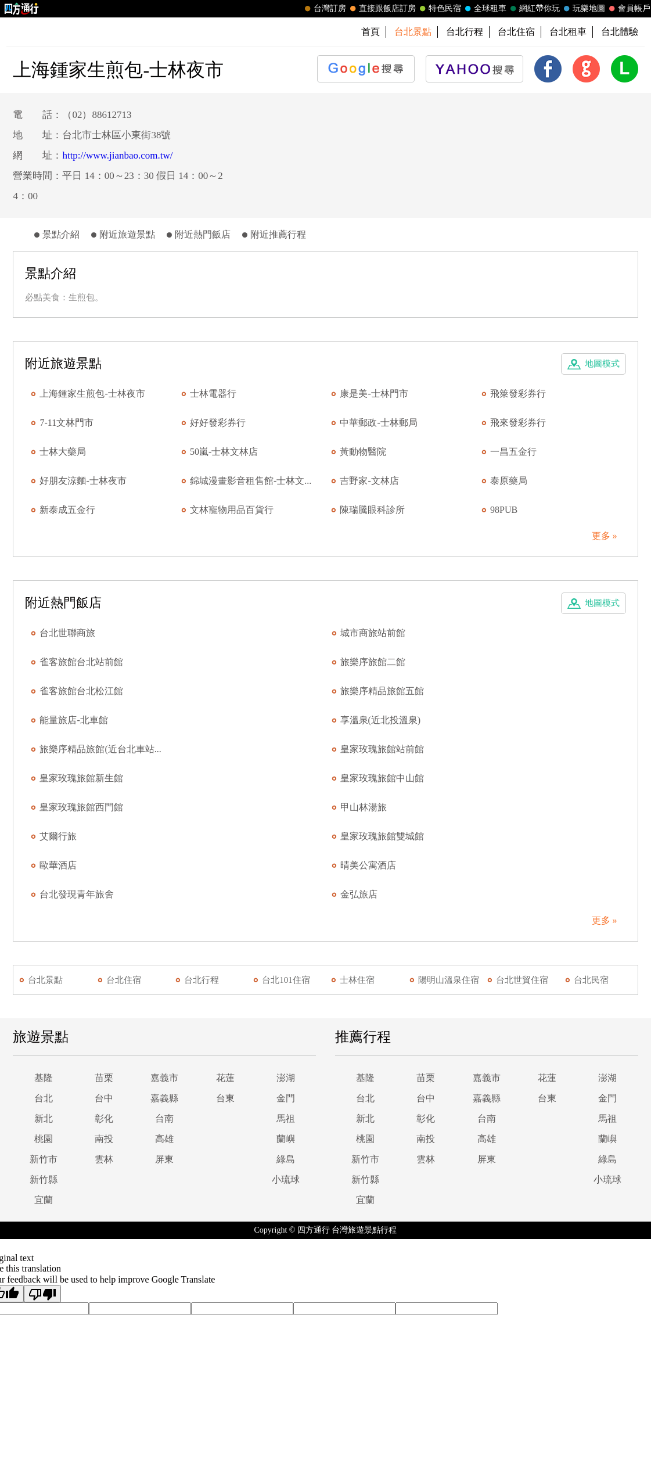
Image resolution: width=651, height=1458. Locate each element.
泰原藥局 (508, 481)
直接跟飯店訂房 (381, 8)
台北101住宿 (286, 980)
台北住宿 (516, 32)
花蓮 (225, 1078)
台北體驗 (619, 32)
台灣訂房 (324, 8)
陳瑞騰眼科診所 (372, 510)
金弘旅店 (358, 894)
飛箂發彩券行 (518, 393)
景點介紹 (61, 234)
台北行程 (464, 32)
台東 (225, 1098)
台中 (104, 1098)
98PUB (503, 510)
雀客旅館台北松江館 (81, 691)
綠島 (285, 1159)
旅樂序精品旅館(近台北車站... (100, 749)
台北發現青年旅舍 (76, 894)
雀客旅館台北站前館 (81, 662)
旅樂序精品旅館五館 (382, 691)
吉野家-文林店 (369, 481)
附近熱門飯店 (203, 234)
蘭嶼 (285, 1139)
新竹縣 (43, 1179)
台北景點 (45, 980)
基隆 (43, 1078)
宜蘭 (43, 1200)
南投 (104, 1139)
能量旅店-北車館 (73, 720)
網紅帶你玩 (534, 8)
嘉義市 (164, 1078)
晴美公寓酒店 (368, 865)
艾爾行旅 (58, 836)
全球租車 (484, 8)
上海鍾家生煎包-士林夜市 (92, 393)
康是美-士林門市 (374, 393)
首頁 (370, 32)
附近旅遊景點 (127, 234)
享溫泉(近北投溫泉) (380, 720)
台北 (43, 1098)
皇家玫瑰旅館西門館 (81, 807)
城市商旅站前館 (372, 633)
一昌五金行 (513, 452)
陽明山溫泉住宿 (448, 980)
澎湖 (285, 1078)
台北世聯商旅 (67, 633)
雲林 (104, 1159)
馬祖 (285, 1118)
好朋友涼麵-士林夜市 (82, 481)
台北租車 (568, 32)
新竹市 (43, 1159)
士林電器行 (213, 393)
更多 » (604, 536)
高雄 (164, 1139)
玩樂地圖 (583, 8)
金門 (285, 1098)
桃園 (43, 1139)
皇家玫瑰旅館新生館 (81, 778)
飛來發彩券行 (518, 423)
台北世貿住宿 (522, 980)
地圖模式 (602, 363)
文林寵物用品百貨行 (232, 510)
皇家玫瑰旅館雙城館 (382, 836)
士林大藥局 (62, 452)
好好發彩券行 (218, 423)
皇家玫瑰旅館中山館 (382, 778)
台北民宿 (591, 980)
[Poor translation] (42, 1293)
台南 (164, 1118)
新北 (43, 1118)
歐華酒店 (58, 865)
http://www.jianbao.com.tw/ (117, 155)
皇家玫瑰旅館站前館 (382, 749)
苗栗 (104, 1078)
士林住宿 (357, 980)
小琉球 (286, 1179)
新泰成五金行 (67, 510)
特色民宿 (439, 8)
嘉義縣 (164, 1098)
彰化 (104, 1118)
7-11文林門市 (66, 423)
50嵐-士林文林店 (224, 452)
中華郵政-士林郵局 (378, 423)
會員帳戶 (628, 8)
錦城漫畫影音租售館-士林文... (250, 481)
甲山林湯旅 (363, 807)
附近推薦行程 (278, 234)
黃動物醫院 (363, 452)
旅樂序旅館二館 (372, 662)
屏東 (164, 1159)
